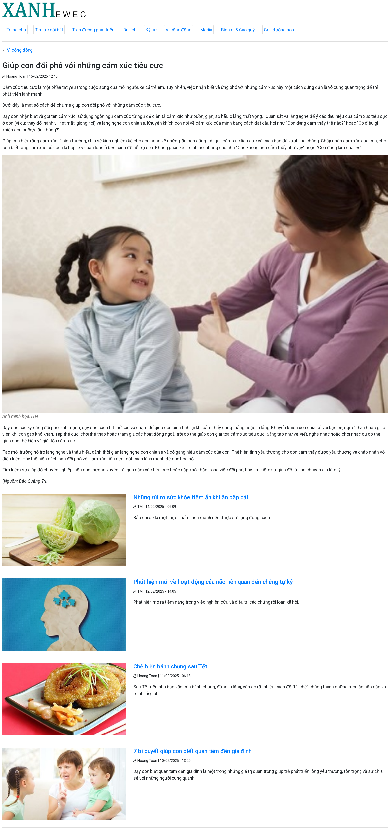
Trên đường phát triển (93, 29)
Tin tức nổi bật (49, 29)
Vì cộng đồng (178, 29)
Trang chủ (16, 29)
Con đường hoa (279, 29)
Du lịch (130, 29)
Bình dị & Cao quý (238, 29)
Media (206, 29)
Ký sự (151, 29)
